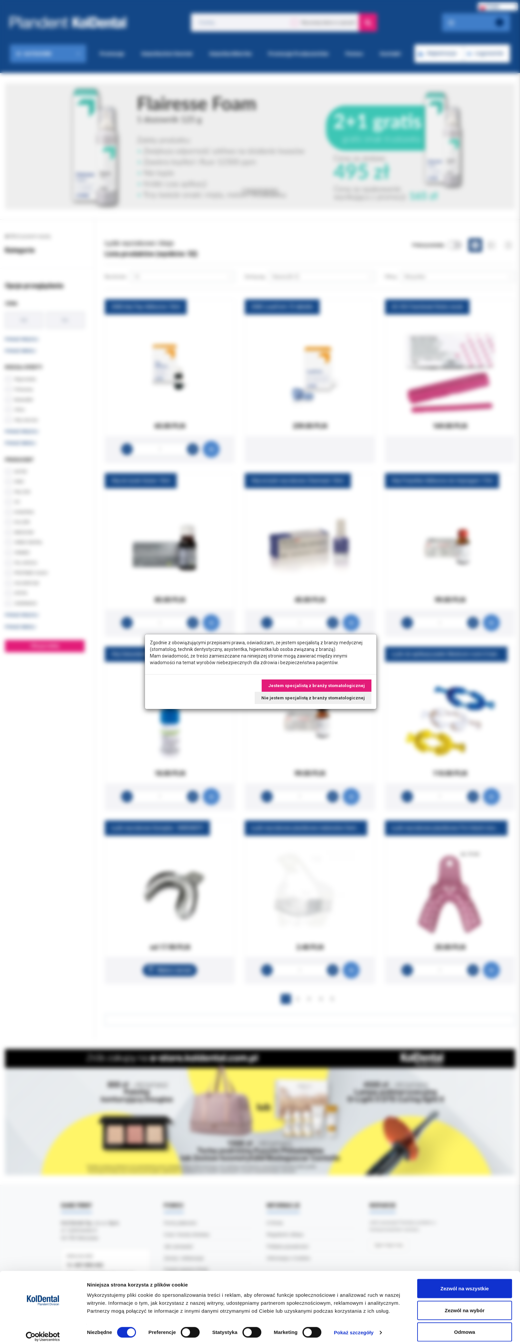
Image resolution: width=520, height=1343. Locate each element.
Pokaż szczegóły (354, 1326)
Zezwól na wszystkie (464, 1282)
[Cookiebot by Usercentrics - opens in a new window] (43, 1330)
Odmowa (464, 1325)
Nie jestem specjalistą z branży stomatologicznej (313, 697)
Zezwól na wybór (465, 1304)
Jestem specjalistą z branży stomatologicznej (316, 685)
